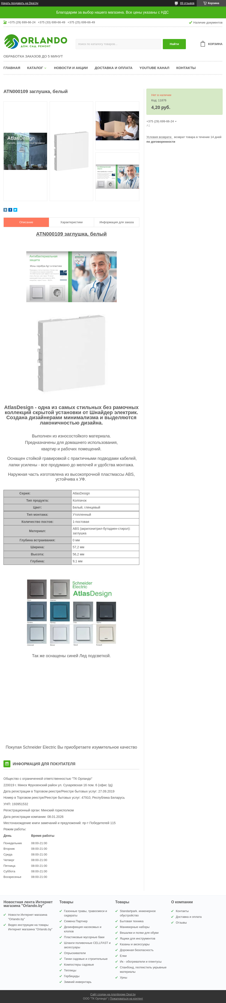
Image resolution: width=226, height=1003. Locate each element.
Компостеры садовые (79, 964)
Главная (11, 67)
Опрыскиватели (75, 953)
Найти (174, 44)
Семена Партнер (76, 921)
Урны (123, 977)
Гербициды (72, 976)
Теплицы (70, 970)
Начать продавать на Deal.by (19, 3)
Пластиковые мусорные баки (84, 937)
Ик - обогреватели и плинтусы (141, 961)
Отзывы (181, 922)
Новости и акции (71, 67)
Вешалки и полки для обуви (139, 932)
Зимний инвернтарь (78, 982)
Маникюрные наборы (134, 927)
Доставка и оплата (114, 67)
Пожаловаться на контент (126, 998)
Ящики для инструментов (137, 938)
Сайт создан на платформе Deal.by (113, 994)
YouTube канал (155, 67)
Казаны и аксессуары (135, 944)
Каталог (35, 67)
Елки (123, 956)
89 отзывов (187, 3)
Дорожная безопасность (137, 950)
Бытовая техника (131, 921)
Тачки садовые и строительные (86, 959)
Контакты (186, 67)
